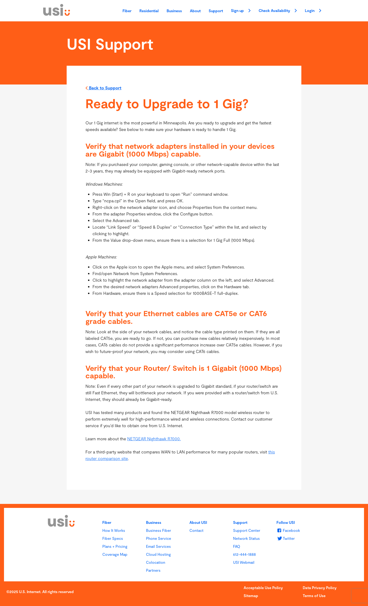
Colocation (155, 562)
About (195, 10)
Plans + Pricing (114, 546)
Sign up (241, 11)
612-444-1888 (244, 554)
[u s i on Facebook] (288, 530)
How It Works (113, 530)
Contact (196, 530)
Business (174, 10)
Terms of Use (314, 595)
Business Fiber (158, 530)
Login (313, 11)
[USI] (56, 14)
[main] (184, 262)
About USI (198, 522)
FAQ (236, 546)
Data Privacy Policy (320, 587)
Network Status (246, 538)
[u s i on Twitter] (285, 538)
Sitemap (251, 595)
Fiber (127, 10)
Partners (153, 570)
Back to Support (103, 88)
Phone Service (158, 538)
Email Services (158, 546)
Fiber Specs (112, 538)
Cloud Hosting (158, 554)
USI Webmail (243, 562)
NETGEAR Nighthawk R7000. (154, 438)
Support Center (246, 530)
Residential (149, 10)
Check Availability (278, 11)
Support (216, 10)
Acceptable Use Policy (263, 587)
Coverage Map (114, 554)
